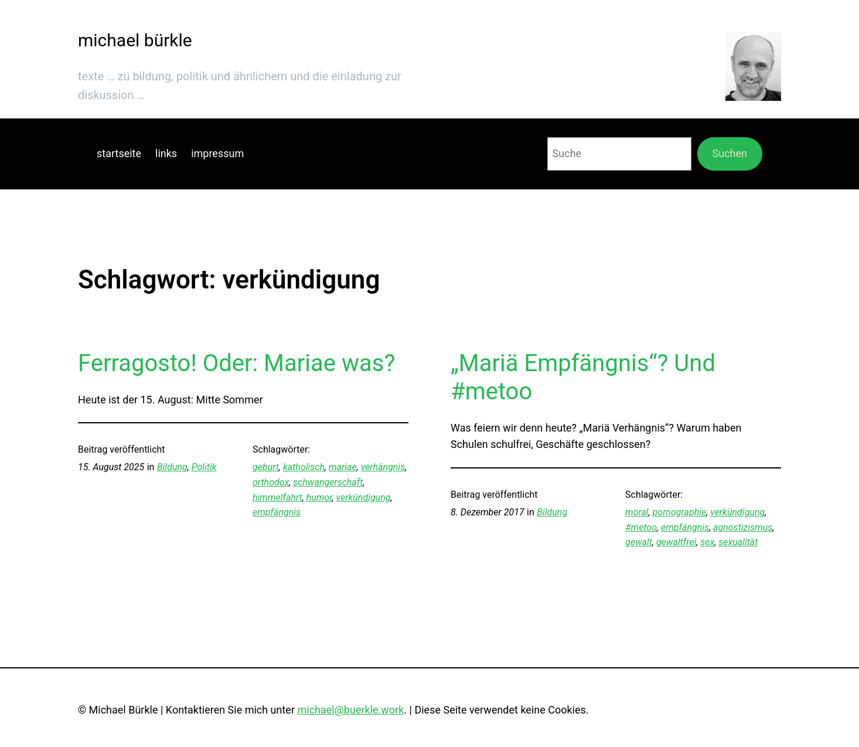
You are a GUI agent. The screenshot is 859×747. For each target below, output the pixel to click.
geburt (266, 467)
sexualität (738, 542)
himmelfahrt (277, 497)
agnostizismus (742, 527)
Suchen (730, 153)
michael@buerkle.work (350, 710)
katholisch (304, 467)
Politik (204, 467)
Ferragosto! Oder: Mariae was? (236, 363)
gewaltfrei (676, 542)
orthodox (271, 482)
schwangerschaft (328, 482)
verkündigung (363, 497)
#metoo (641, 527)
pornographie (680, 512)
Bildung (172, 467)
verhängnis (383, 467)
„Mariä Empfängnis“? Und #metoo (583, 377)
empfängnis (277, 512)
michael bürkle (135, 40)
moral (637, 512)
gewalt (638, 542)
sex (707, 542)
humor (319, 497)
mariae (343, 467)
